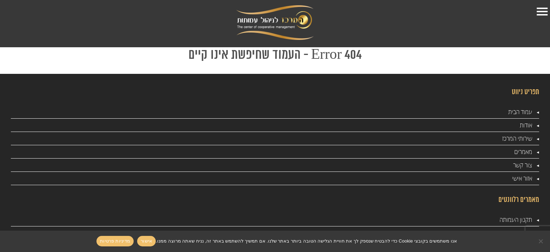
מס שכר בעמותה (290, 152)
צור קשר (220, 23)
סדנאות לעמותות (386, 165)
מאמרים (262, 16)
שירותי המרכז (330, 23)
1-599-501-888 (46, 22)
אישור (146, 241)
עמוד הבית (426, 23)
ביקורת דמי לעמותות (190, 192)
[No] (541, 241)
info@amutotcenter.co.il (78, 149)
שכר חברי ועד (294, 165)
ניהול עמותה (199, 152)
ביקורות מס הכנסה (288, 139)
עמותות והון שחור (193, 165)
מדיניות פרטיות (388, 205)
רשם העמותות (293, 179)
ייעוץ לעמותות (197, 139)
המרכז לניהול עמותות (285, 192)
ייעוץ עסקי (393, 152)
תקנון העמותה (389, 139)
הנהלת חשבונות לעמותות (184, 179)
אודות (371, 16)
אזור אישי (175, 23)
